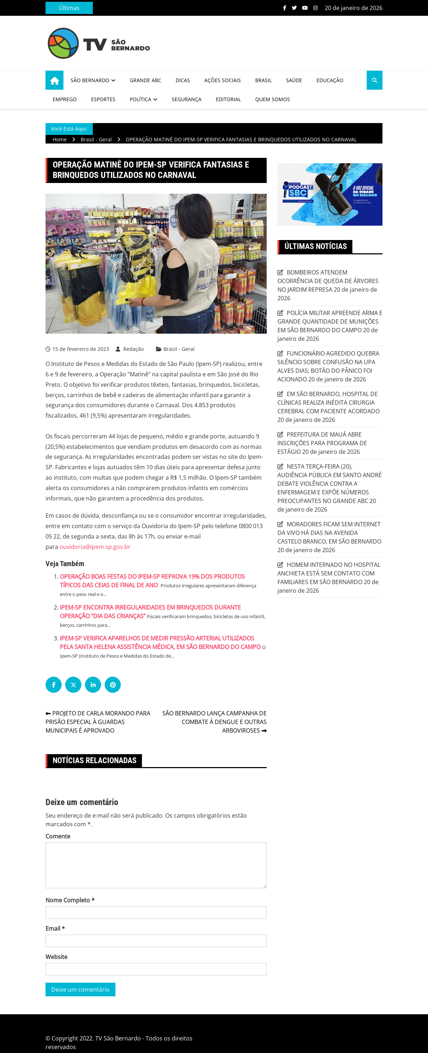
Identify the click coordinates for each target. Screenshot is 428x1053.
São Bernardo (90, 80)
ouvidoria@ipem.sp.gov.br (95, 547)
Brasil (263, 80)
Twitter (294, 8)
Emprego (65, 99)
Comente (58, 836)
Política (140, 99)
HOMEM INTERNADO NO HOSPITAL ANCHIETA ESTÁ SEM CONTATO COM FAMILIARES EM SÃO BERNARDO (328, 573)
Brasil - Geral (179, 349)
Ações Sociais (222, 80)
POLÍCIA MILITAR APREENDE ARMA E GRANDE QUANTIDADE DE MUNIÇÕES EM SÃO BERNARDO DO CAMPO (329, 321)
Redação (133, 348)
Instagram (315, 8)
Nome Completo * (70, 900)
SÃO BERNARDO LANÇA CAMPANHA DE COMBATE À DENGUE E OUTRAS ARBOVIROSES (214, 721)
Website (56, 957)
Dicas (183, 80)
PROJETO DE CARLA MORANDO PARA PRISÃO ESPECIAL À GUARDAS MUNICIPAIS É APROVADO (98, 721)
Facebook (284, 8)
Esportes (103, 99)
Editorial (228, 99)
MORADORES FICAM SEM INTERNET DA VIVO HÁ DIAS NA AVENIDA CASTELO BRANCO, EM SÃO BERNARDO (329, 532)
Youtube (305, 8)
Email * (55, 928)
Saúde (294, 80)
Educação (330, 80)
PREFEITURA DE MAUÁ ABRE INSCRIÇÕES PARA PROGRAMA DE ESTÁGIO (322, 443)
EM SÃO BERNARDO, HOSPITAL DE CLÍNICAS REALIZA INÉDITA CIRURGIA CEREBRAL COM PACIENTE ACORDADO (328, 402)
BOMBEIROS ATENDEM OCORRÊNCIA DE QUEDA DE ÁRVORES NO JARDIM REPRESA (328, 280)
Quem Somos (272, 99)
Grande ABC (145, 80)
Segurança (186, 99)
